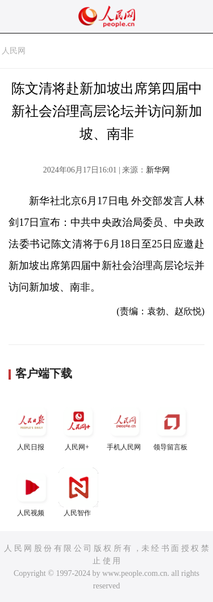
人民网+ (78, 426)
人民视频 (32, 492)
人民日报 (32, 426)
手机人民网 (125, 426)
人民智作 (78, 492)
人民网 (14, 51)
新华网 (158, 170)
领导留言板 (171, 426)
